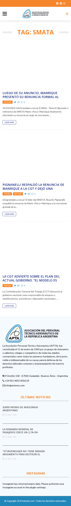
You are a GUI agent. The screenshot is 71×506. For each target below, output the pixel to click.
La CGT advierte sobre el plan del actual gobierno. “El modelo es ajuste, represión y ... (31, 280)
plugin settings (38, 487)
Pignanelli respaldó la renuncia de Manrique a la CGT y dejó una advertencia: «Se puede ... (33, 189)
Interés (7, 194)
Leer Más (9, 122)
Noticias (7, 102)
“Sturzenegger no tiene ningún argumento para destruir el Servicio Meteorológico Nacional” (24, 456)
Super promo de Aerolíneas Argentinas (20, 409)
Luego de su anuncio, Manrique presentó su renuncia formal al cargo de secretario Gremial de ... (31, 97)
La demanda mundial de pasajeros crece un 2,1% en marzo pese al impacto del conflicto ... (20, 434)
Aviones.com (28, 501)
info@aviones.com (15, 385)
